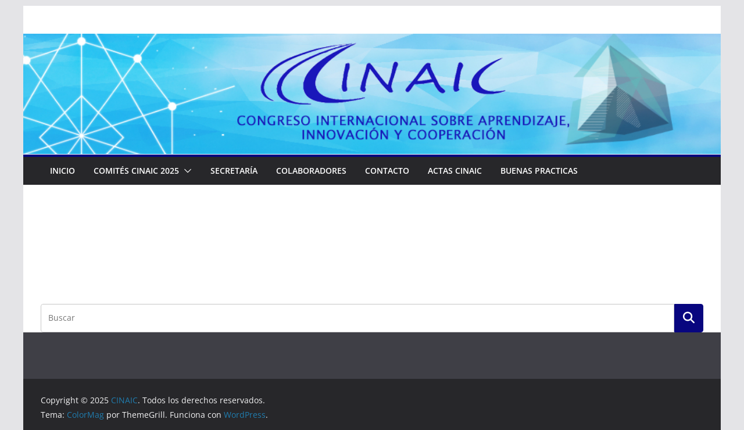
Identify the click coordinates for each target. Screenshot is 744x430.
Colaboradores (311, 170)
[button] (185, 171)
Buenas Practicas (539, 170)
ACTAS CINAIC (455, 170)
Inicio (62, 170)
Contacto (387, 170)
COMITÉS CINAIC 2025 (136, 170)
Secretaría (233, 170)
